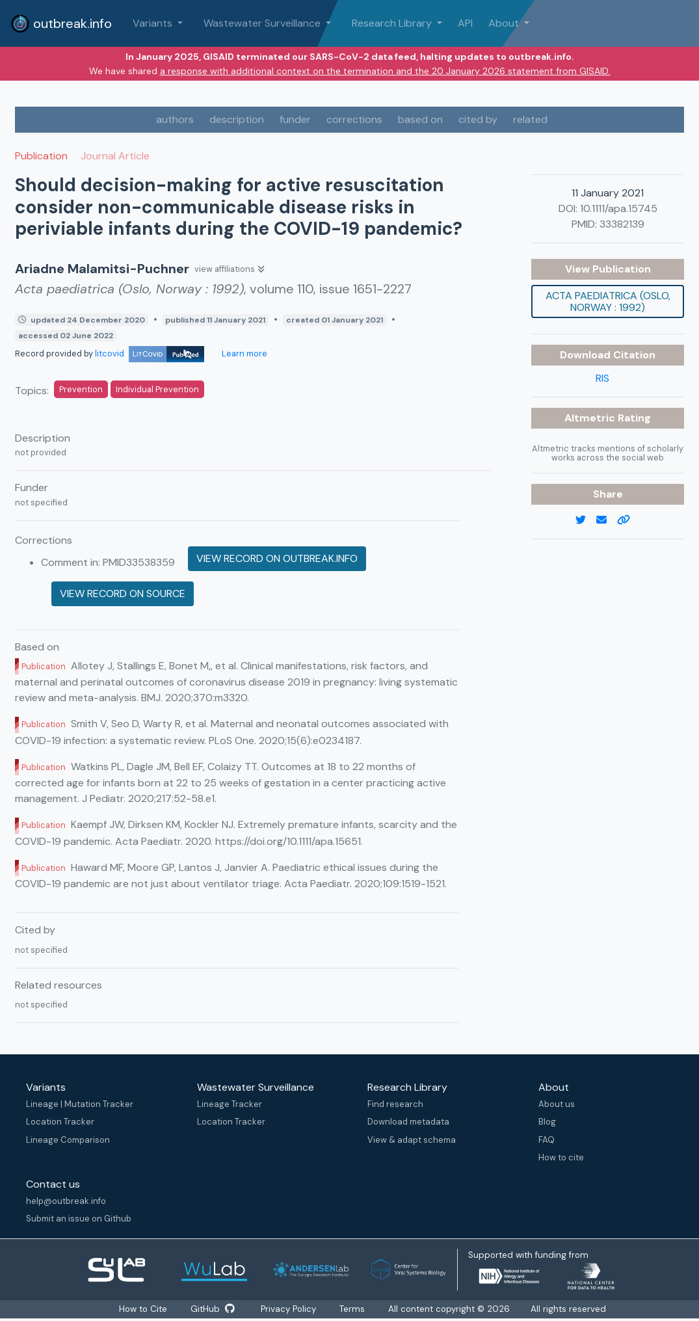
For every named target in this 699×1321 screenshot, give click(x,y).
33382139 (622, 224)
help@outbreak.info (66, 1201)
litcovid (149, 353)
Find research (395, 1104)
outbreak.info (61, 23)
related (530, 119)
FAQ (546, 1139)
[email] (606, 520)
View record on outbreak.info (277, 558)
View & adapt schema (411, 1139)
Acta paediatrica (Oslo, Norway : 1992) (608, 301)
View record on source (122, 593)
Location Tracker (60, 1121)
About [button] (504, 23)
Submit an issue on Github (78, 1218)
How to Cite (143, 1308)
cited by (477, 119)
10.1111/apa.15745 (618, 208)
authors (175, 119)
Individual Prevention (157, 389)
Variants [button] (154, 23)
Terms (354, 1308)
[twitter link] (585, 520)
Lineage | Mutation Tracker (79, 1104)
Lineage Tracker (229, 1104)
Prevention (81, 389)
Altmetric (591, 418)
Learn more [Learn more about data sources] (243, 353)
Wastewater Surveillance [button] (263, 23)
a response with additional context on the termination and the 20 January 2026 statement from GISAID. (385, 71)
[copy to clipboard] (628, 520)
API (465, 23)
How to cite (561, 1157)
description (236, 119)
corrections (354, 119)
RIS (602, 378)
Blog (547, 1121)
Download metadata (408, 1121)
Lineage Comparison (68, 1139)
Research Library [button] (393, 23)
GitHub (213, 1308)
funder (295, 119)
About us (556, 1104)
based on (420, 119)
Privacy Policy (290, 1308)
